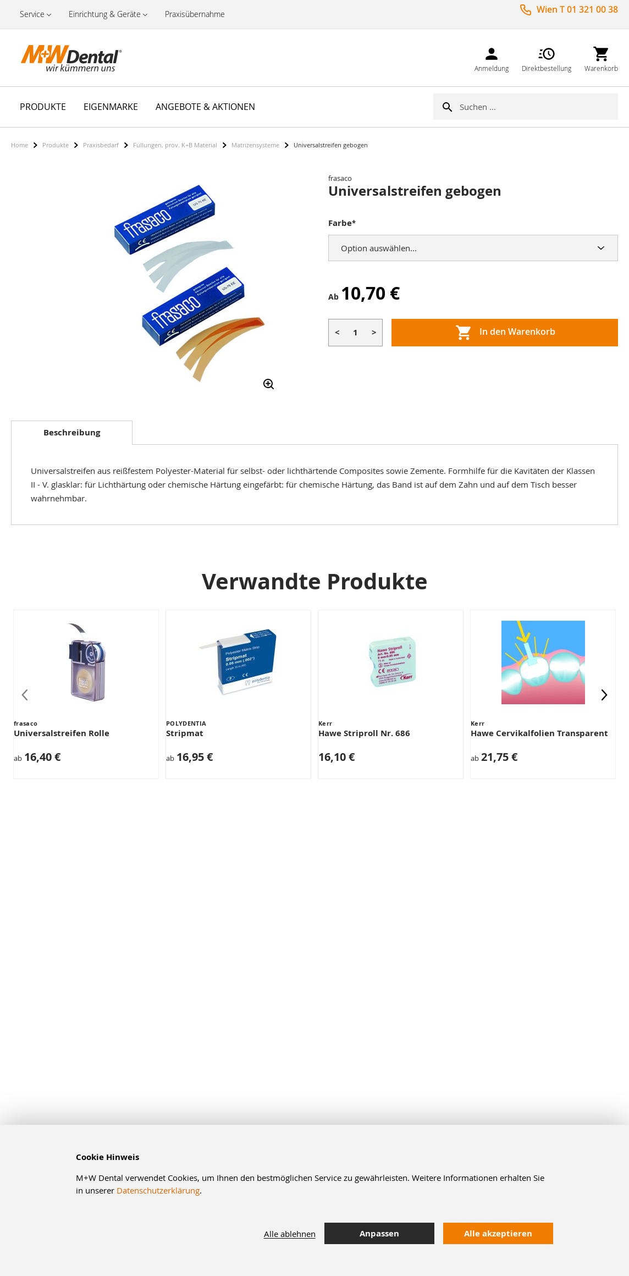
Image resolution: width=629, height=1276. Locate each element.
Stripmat (184, 733)
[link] (491, 57)
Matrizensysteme (255, 145)
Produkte (55, 145)
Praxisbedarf (101, 145)
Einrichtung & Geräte (105, 14)
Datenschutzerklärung (158, 1190)
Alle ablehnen (290, 1233)
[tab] (72, 433)
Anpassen (379, 1233)
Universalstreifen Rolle (61, 733)
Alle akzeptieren (498, 1233)
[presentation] (604, 694)
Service (32, 14)
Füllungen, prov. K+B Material (175, 145)
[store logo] (66, 58)
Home (19, 145)
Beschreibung (71, 432)
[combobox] (539, 106)
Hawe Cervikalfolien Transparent (539, 733)
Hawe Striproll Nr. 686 (364, 733)
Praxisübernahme (195, 14)
